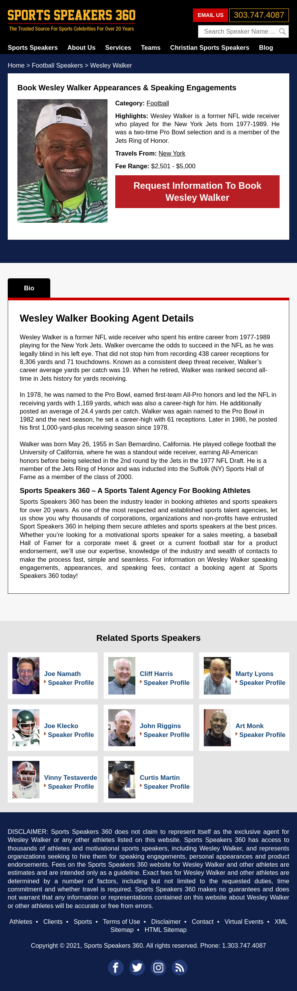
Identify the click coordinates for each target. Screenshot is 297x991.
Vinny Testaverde (70, 777)
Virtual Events (244, 921)
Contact (202, 921)
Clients (53, 921)
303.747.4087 (259, 15)
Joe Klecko (61, 726)
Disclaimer (166, 921)
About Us (81, 47)
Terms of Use (121, 921)
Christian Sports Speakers (209, 47)
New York (172, 153)
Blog (266, 47)
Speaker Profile (71, 682)
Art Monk (250, 726)
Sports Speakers (33, 47)
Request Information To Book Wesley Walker (197, 191)
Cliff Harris (156, 674)
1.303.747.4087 (244, 945)
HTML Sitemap (166, 929)
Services (118, 47)
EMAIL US (211, 15)
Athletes (20, 921)
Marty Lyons (254, 674)
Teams (150, 47)
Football (158, 103)
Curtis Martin (160, 777)
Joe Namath (62, 674)
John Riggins (160, 726)
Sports (83, 921)
